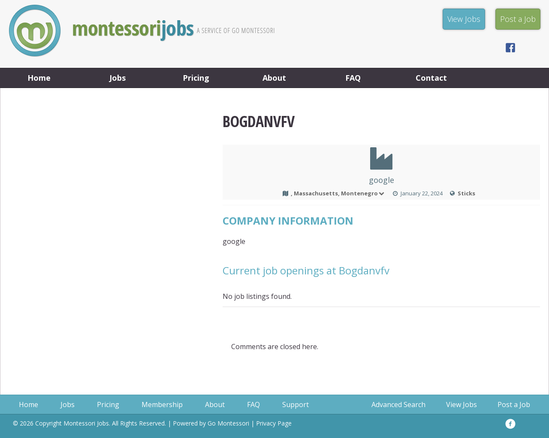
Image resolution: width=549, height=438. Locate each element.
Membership (162, 404)
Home (39, 78)
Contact (431, 78)
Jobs (117, 78)
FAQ (353, 78)
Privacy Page (274, 423)
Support (295, 404)
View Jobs (461, 404)
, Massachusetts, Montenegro (338, 193)
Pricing (196, 78)
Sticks (466, 193)
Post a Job (514, 404)
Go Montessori (228, 423)
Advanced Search (398, 404)
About (274, 78)
